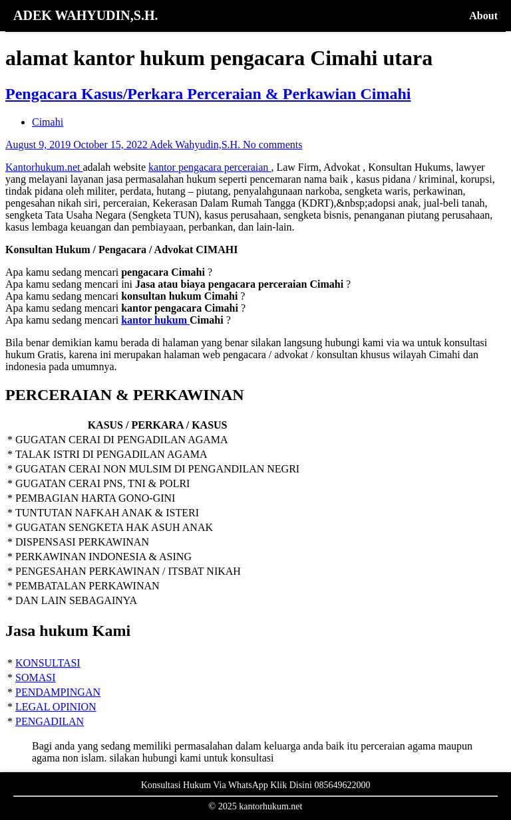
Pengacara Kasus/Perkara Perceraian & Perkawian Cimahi (208, 93)
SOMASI (35, 677)
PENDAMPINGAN (57, 692)
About (483, 15)
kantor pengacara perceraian (209, 167)
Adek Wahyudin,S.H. (196, 144)
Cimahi (47, 122)
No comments (272, 144)
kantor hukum (155, 320)
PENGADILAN (49, 721)
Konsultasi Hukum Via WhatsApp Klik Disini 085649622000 (256, 785)
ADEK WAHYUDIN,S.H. (85, 15)
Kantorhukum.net (44, 167)
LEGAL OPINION (55, 706)
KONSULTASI (48, 662)
